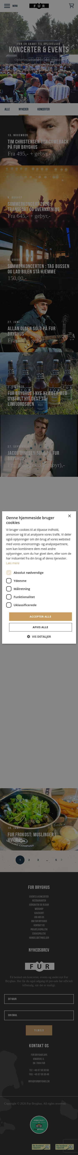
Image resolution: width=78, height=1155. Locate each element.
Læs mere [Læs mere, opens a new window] (12, 563)
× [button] (69, 516)
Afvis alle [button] (40, 627)
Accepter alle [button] (40, 616)
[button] (39, 637)
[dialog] (39, 577)
